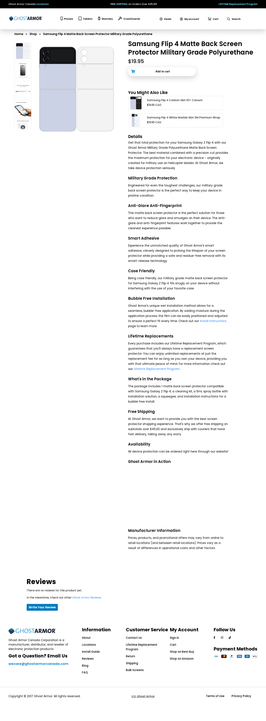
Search (234, 19)
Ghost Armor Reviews (86, 598)
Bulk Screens (134, 669)
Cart (213, 19)
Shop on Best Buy (181, 651)
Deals (166, 19)
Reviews (86, 658)
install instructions (213, 321)
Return (129, 656)
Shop (33, 34)
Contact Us (133, 638)
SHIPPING (122, 4)
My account (190, 19)
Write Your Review (42, 607)
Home (18, 34)
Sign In (173, 638)
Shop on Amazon (181, 658)
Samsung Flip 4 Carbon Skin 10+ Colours (176, 100)
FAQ (83, 672)
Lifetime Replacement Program (157, 369)
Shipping (131, 663)
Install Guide (89, 651)
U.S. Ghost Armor (142, 695)
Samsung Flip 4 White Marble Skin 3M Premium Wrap (185, 117)
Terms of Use (213, 695)
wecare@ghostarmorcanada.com (37, 668)
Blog (83, 665)
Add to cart (162, 71)
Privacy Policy (241, 695)
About (84, 638)
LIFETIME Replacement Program (238, 4)
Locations (42, 4)
